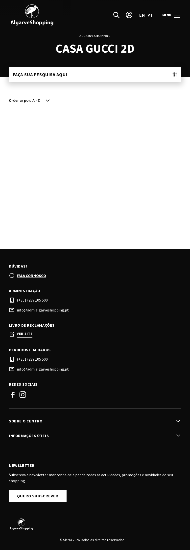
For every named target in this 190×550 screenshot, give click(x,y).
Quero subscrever (37, 495)
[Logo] (92, 524)
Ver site (24, 334)
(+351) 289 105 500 (32, 300)
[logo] (52, 15)
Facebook (13, 395)
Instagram (23, 395)
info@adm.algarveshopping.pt (43, 310)
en (142, 15)
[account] (129, 15)
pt (150, 15)
